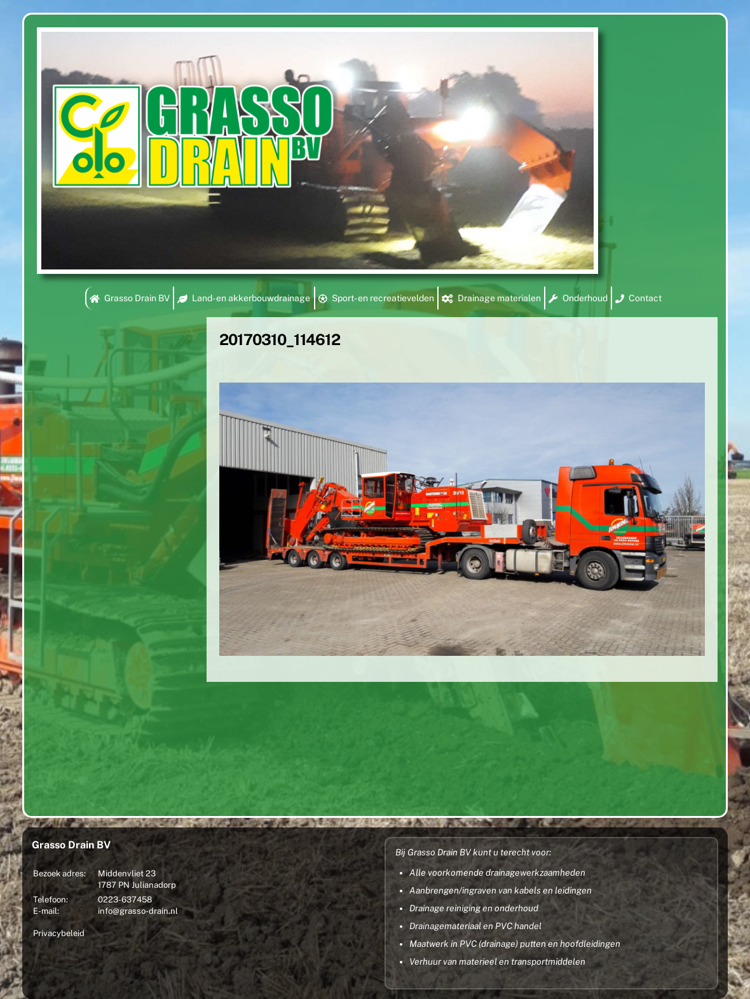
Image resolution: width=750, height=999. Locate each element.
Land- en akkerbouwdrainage (243, 298)
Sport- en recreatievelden (376, 298)
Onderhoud (578, 298)
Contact (638, 298)
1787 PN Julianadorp (137, 885)
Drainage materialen (491, 298)
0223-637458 (125, 899)
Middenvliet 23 (127, 873)
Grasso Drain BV (130, 298)
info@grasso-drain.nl (138, 911)
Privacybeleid (59, 933)
